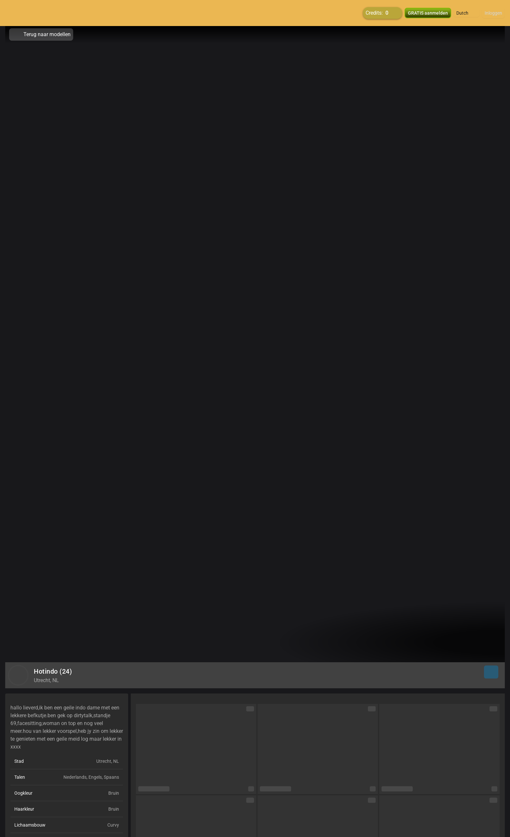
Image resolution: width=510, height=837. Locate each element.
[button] (466, 13)
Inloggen (493, 13)
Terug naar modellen (41, 34)
